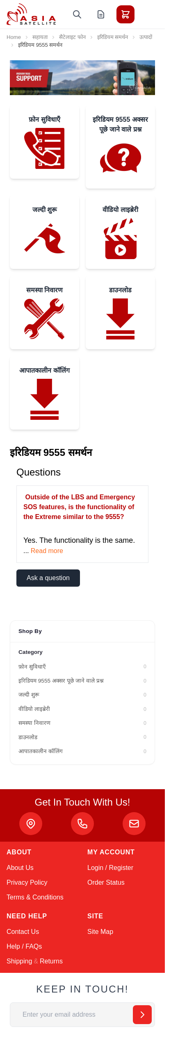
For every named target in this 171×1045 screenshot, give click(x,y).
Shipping (19, 961)
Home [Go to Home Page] (14, 37)
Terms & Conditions (35, 897)
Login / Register (110, 867)
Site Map (100, 931)
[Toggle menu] (148, 14)
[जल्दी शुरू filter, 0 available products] (82, 695)
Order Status (106, 882)
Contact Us (23, 931)
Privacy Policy (27, 882)
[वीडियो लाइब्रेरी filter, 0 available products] (82, 709)
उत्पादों (145, 37)
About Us (20, 867)
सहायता (40, 37)
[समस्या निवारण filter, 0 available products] (82, 723)
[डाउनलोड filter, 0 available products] (82, 737)
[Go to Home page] (31, 14)
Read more (47, 550)
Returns (51, 961)
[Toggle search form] (77, 14)
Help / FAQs (24, 946)
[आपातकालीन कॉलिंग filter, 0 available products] (82, 751)
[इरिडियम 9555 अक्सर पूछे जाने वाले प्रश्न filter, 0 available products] (82, 681)
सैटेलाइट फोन (72, 37)
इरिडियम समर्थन (112, 37)
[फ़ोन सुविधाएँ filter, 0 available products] (82, 667)
